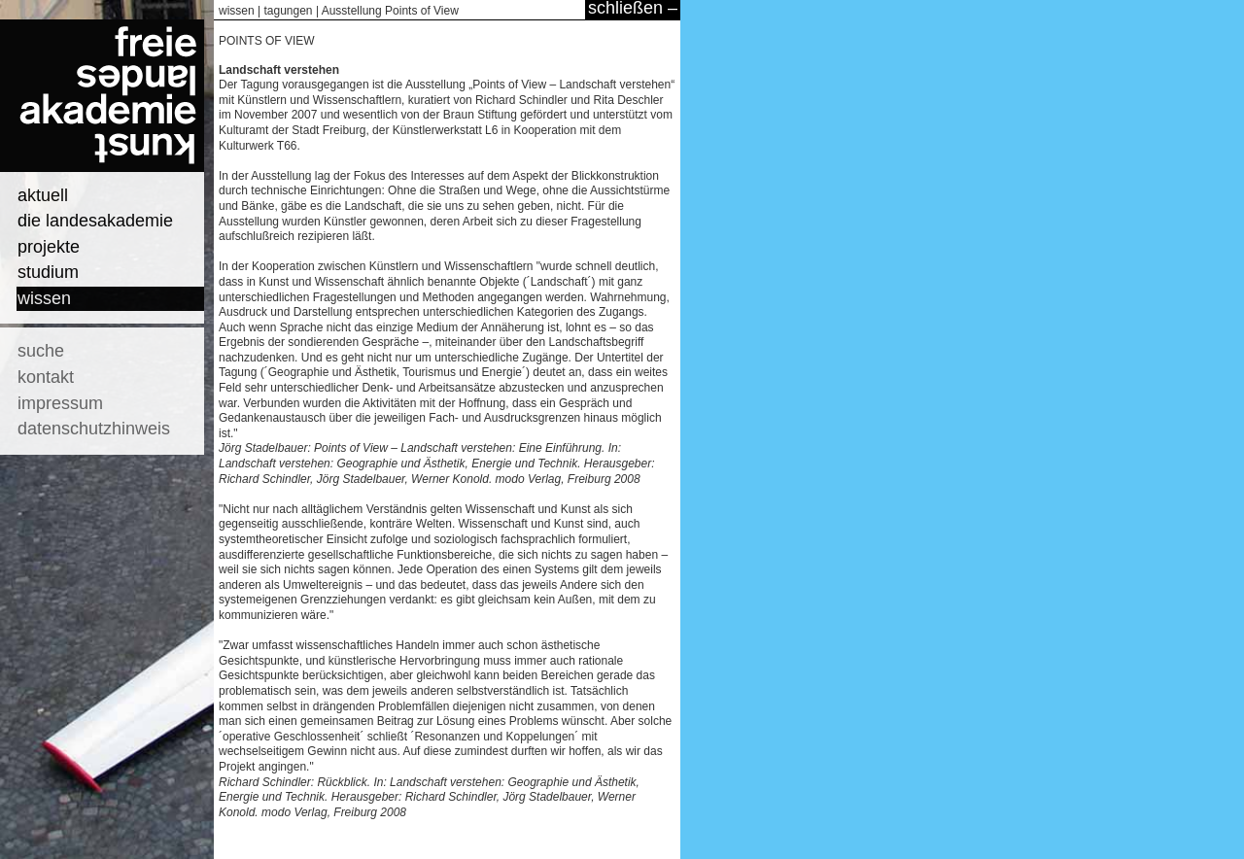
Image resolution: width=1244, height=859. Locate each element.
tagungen (287, 10)
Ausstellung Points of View (390, 10)
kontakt (45, 377)
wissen (44, 298)
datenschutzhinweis (93, 428)
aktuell (42, 195)
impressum (60, 403)
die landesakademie (95, 220)
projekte (48, 247)
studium (48, 272)
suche (40, 351)
